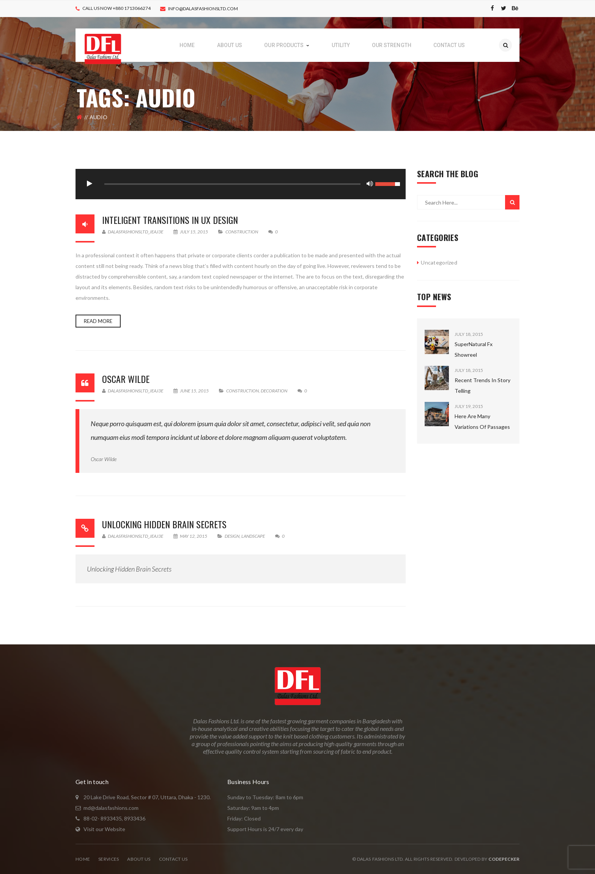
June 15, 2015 (191, 391)
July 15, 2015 (191, 232)
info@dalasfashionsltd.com (203, 8)
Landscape (253, 536)
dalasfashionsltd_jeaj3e (132, 232)
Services (108, 859)
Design (232, 536)
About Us (138, 859)
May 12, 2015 (190, 536)
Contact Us (173, 859)
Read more (98, 321)
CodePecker (503, 859)
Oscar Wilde (126, 379)
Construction (241, 232)
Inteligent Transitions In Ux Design (170, 220)
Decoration (274, 391)
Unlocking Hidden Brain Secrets (164, 524)
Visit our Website (104, 829)
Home (83, 859)
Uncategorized (439, 262)
